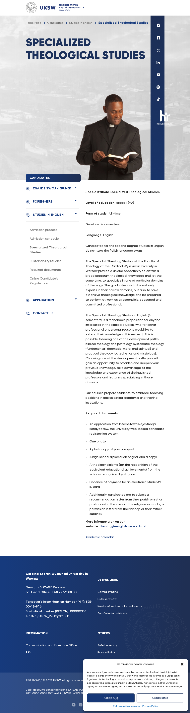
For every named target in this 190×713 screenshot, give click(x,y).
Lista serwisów (107, 599)
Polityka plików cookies (126, 706)
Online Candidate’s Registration (44, 281)
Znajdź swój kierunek (48, 189)
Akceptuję (111, 697)
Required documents (45, 270)
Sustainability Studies (45, 261)
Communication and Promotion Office (51, 645)
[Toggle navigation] (157, 7)
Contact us (39, 313)
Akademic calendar (100, 537)
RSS (28, 652)
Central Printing (107, 592)
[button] (182, 664)
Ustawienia (160, 697)
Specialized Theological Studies (48, 250)
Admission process (43, 230)
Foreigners (39, 202)
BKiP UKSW (33, 680)
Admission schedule (44, 238)
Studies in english (45, 215)
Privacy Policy (150, 706)
